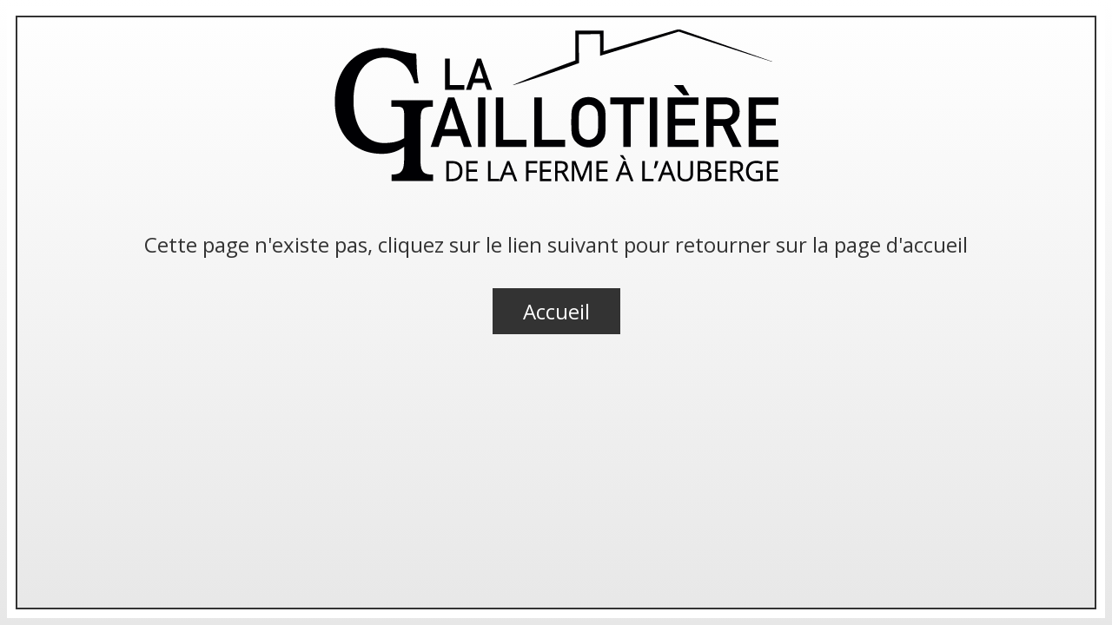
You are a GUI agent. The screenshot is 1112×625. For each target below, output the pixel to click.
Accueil (556, 311)
